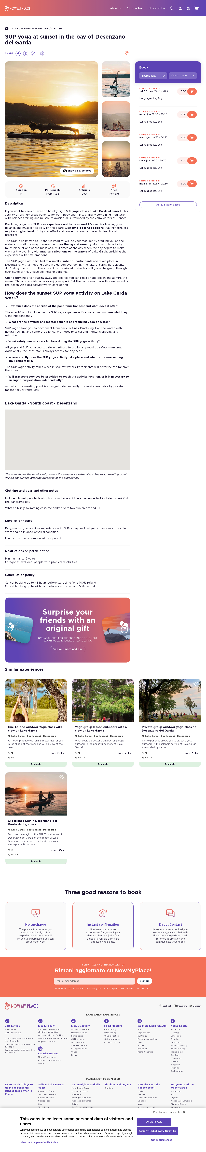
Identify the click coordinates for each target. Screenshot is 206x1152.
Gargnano (176, 1092)
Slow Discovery (80, 1024)
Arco (173, 1095)
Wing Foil (175, 1065)
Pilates (141, 1043)
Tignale (174, 1098)
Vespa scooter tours (81, 1030)
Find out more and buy (68, 649)
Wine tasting (110, 1033)
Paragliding (176, 1043)
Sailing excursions (80, 1049)
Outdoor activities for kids (50, 1036)
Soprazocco (44, 1102)
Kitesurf (174, 1062)
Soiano (75, 1105)
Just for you (12, 1024)
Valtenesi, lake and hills (86, 1085)
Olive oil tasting (111, 1037)
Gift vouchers (131, 8)
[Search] (169, 8)
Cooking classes (112, 1043)
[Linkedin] (195, 1006)
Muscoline (76, 1095)
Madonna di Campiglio (181, 1102)
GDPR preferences (161, 1140)
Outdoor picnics (112, 1040)
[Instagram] (180, 1006)
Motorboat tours (79, 1033)
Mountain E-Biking (179, 1046)
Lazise (141, 1092)
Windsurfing (176, 1059)
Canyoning (176, 1037)
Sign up (144, 981)
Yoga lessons (144, 1033)
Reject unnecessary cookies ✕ (169, 1112)
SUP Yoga (56, 29)
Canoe (74, 1053)
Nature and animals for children (53, 1039)
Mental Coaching (145, 1053)
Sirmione (109, 1089)
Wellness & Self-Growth (35, 29)
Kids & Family (46, 1024)
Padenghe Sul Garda (81, 1098)
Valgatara (142, 1102)
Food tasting (110, 1030)
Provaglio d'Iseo (46, 1092)
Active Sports (179, 1024)
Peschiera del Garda (147, 1098)
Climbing (175, 1040)
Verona (141, 1105)
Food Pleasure (113, 1024)
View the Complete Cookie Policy (39, 1142)
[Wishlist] (126, 53)
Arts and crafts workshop (50, 1061)
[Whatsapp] (25, 53)
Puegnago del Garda (81, 1102)
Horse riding (77, 1037)
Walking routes (78, 1043)
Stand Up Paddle (79, 1046)
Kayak (74, 1056)
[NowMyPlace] (17, 8)
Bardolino (142, 1095)
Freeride (175, 1068)
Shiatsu (141, 1046)
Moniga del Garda (80, 1092)
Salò (40, 1105)
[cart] (196, 8)
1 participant (153, 76)
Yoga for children (46, 1042)
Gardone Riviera (46, 1098)
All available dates (168, 205)
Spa (139, 1030)
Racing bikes (177, 1053)
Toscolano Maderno (47, 1095)
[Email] (41, 53)
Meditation (142, 1049)
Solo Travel (10, 1030)
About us (112, 8)
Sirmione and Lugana (118, 1085)
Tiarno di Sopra (178, 1105)
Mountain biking (178, 1049)
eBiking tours (77, 1040)
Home (12, 29)
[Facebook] (18, 53)
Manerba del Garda (80, 1089)
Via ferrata (175, 1030)
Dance (41, 1064)
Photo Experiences (47, 1058)
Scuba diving (177, 1072)
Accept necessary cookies (157, 1131)
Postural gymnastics (147, 1040)
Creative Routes (48, 1051)
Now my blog (154, 8)
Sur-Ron (174, 1056)
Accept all (154, 1122)
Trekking (175, 1033)
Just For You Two (13, 1033)
